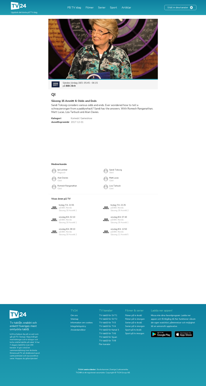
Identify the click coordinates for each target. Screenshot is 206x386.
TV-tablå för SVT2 (108, 319)
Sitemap (74, 319)
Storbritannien (103, 369)
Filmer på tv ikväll (133, 315)
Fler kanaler (104, 344)
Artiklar (126, 7)
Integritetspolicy (78, 326)
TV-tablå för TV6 (107, 333)
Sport (113, 7)
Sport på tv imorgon (134, 333)
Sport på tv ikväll (133, 329)
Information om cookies (82, 322)
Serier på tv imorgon (135, 326)
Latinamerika (122, 369)
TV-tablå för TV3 (107, 322)
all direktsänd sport (31, 353)
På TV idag (74, 7)
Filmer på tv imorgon (135, 319)
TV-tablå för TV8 (107, 340)
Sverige (113, 369)
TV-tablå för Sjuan (108, 337)
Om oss (74, 315)
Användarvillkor (78, 329)
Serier (101, 7)
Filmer (90, 7)
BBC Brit (71, 85)
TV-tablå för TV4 (107, 326)
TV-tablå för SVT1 (108, 315)
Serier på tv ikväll (133, 322)
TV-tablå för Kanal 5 (109, 329)
